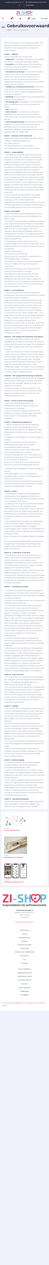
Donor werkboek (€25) (12, 830)
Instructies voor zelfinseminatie (25, 952)
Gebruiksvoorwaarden (24, 945)
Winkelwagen (24, 991)
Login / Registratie (24, 987)
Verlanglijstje (24, 995)
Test (24, 959)
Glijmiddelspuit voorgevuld (13, 857)
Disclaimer (24, 941)
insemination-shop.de (24, 980)
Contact (24, 934)
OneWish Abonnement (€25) (13, 882)
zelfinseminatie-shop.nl (24, 976)
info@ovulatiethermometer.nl (37, 2)
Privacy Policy (24, 948)
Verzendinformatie (24, 937)
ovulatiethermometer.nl (24, 973)
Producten (24, 963)
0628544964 (30, 5)
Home (9, 30)
